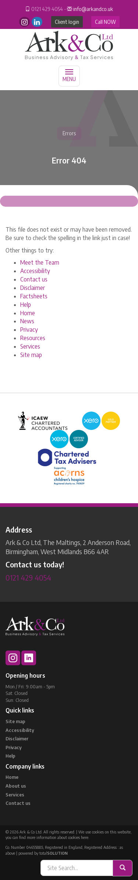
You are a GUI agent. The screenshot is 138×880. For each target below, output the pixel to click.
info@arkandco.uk (93, 9)
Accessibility (35, 271)
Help (25, 304)
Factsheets (33, 296)
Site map (31, 354)
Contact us (33, 279)
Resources (32, 338)
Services (30, 346)
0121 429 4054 (28, 577)
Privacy (29, 329)
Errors (69, 133)
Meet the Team (39, 262)
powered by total (43, 853)
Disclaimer (32, 287)
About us (16, 786)
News (27, 321)
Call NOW (105, 22)
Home (27, 313)
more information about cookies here (57, 837)
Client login (67, 22)
